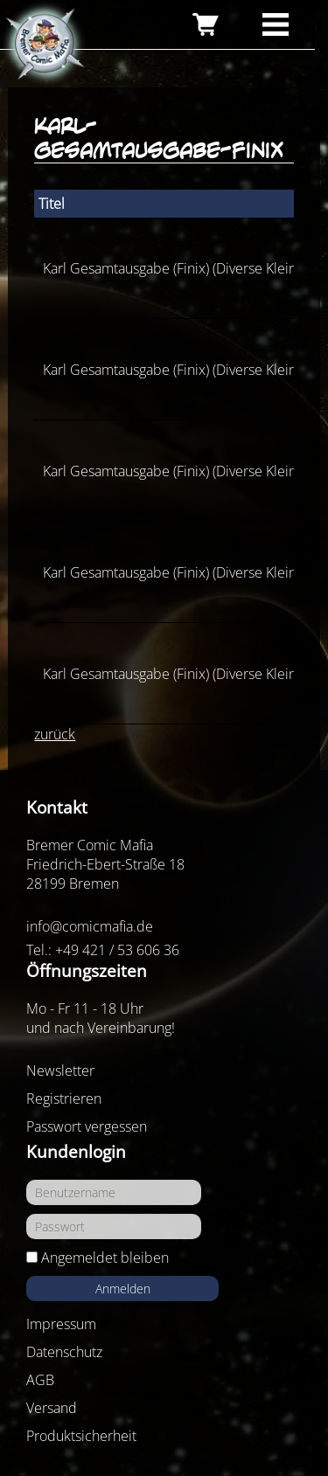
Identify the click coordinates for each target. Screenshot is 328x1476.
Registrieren (63, 1098)
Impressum (61, 1324)
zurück (54, 734)
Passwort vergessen (86, 1126)
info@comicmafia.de (89, 926)
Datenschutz (64, 1352)
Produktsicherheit (81, 1435)
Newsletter (60, 1070)
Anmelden (122, 1288)
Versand (51, 1407)
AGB (40, 1379)
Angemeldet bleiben (105, 1257)
